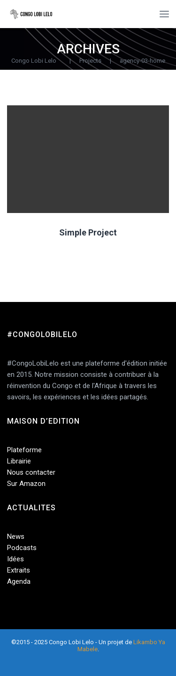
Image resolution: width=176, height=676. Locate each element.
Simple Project (88, 232)
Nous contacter (31, 472)
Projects (90, 60)
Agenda (19, 581)
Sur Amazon (26, 483)
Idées (15, 559)
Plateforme (24, 450)
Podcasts (22, 548)
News (15, 536)
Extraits (18, 570)
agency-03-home (142, 60)
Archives (88, 49)
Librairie (19, 461)
